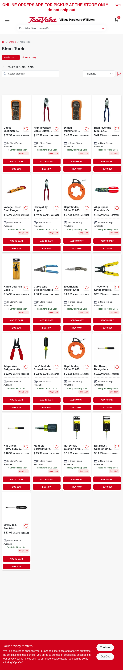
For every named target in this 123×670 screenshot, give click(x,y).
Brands (12, 42)
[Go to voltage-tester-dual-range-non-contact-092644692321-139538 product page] (16, 213)
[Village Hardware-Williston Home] (42, 20)
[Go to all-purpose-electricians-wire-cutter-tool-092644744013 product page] (106, 213)
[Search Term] (61, 28)
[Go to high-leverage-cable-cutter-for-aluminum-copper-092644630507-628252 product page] (46, 134)
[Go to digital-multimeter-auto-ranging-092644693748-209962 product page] (16, 134)
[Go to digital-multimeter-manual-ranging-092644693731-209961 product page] (76, 134)
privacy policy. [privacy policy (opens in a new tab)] (16, 658)
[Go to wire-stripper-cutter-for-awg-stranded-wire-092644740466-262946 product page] (16, 372)
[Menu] (7, 22)
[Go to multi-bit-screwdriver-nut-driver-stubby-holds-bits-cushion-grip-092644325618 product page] (46, 452)
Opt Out (105, 656)
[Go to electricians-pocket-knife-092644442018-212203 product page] (76, 293)
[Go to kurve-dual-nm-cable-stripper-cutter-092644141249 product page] (16, 293)
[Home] (3, 42)
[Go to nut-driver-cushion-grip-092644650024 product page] (106, 452)
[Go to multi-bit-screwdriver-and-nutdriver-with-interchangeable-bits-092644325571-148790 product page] (46, 372)
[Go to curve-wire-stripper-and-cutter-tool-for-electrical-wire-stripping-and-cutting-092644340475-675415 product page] (46, 293)
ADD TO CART (16, 161)
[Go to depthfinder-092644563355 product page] (76, 372)
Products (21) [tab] (10, 57)
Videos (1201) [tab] (29, 57)
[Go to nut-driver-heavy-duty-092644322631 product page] (16, 452)
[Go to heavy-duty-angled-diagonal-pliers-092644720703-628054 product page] (46, 213)
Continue (105, 647)
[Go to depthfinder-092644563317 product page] (76, 213)
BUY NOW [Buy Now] (16, 169)
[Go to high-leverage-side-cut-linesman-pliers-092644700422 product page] (106, 134)
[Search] (103, 28)
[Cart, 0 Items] (116, 19)
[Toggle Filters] (119, 74)
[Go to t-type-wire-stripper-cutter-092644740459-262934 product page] (106, 293)
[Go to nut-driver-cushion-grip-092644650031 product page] (76, 452)
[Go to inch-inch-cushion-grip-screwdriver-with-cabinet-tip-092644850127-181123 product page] (16, 531)
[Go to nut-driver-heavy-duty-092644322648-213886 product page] (106, 372)
